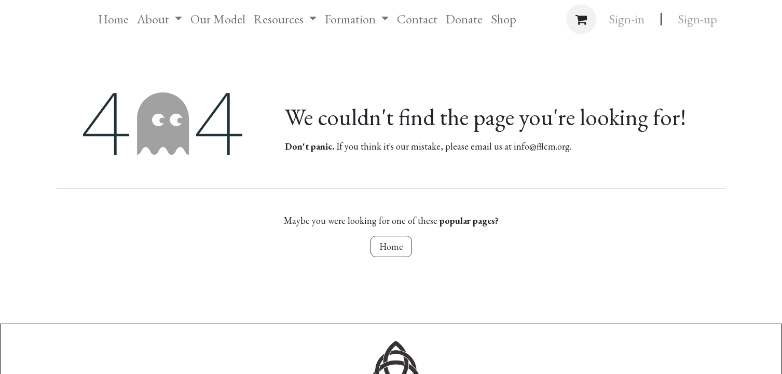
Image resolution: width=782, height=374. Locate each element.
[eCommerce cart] (581, 19)
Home (391, 246)
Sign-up (697, 19)
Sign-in (626, 19)
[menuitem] (113, 19)
